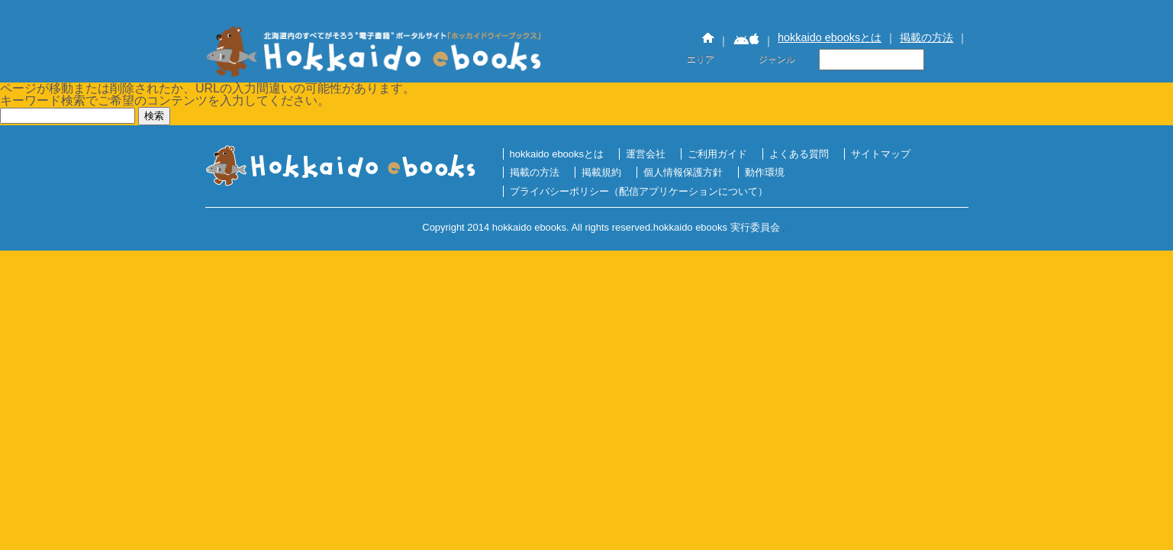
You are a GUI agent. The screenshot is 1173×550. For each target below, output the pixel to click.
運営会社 (645, 154)
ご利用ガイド (717, 154)
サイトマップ (880, 154)
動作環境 (765, 172)
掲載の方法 (926, 37)
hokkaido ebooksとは (829, 37)
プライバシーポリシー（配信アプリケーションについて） (639, 191)
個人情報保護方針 (683, 172)
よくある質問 (799, 154)
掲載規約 (601, 172)
